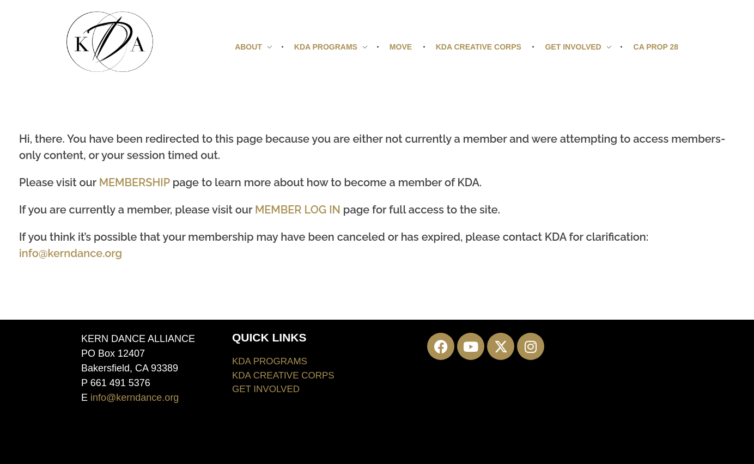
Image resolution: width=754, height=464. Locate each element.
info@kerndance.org (70, 253)
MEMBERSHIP (134, 182)
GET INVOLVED (266, 389)
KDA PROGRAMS (269, 361)
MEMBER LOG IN (297, 209)
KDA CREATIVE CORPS (283, 375)
